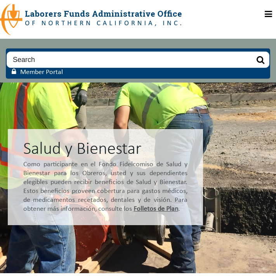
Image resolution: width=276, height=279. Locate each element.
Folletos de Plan (156, 209)
